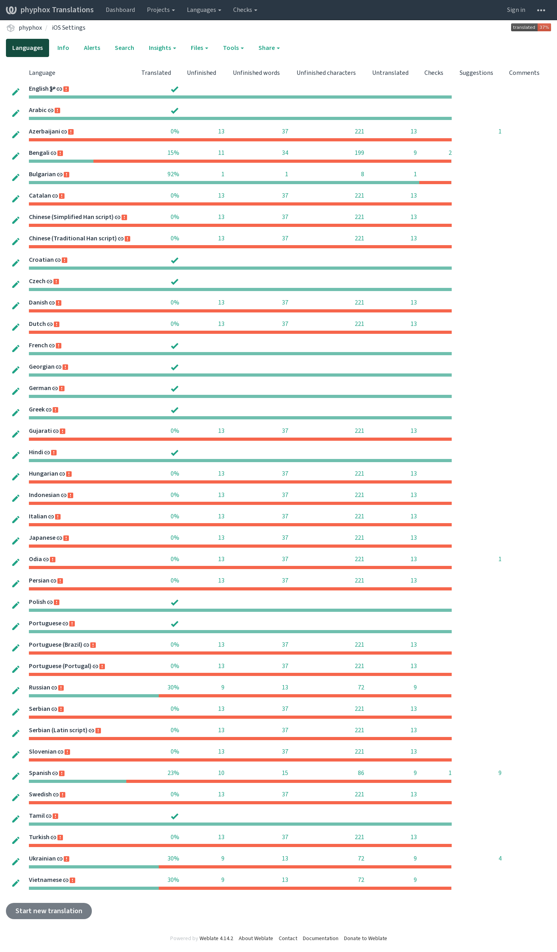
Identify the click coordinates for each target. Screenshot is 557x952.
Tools (233, 48)
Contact (288, 938)
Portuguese (45, 623)
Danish (38, 302)
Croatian (41, 259)
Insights (162, 48)
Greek (37, 409)
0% (175, 131)
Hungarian (43, 473)
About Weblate (256, 938)
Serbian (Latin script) (58, 730)
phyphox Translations (50, 9)
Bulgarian (42, 174)
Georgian (42, 366)
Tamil (37, 815)
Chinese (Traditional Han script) (73, 238)
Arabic (38, 110)
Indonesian (44, 495)
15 (285, 773)
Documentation (320, 938)
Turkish (39, 837)
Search (124, 48)
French (38, 345)
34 (285, 153)
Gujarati (40, 430)
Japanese (42, 537)
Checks (245, 10)
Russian (39, 687)
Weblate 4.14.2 (216, 938)
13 (221, 131)
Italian (38, 516)
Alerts (92, 48)
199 (359, 153)
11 (221, 153)
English (39, 88)
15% (173, 153)
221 (359, 131)
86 (361, 773)
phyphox (30, 27)
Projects (161, 10)
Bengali (39, 153)
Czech (37, 281)
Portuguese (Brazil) (55, 644)
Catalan (40, 195)
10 (221, 773)
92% (173, 174)
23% (173, 773)
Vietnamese (45, 880)
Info (63, 48)
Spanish (40, 773)
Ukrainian (42, 858)
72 (361, 687)
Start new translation (48, 911)
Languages (204, 10)
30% (173, 687)
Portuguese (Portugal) (60, 666)
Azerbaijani (44, 131)
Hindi (36, 452)
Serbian (39, 708)
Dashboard (120, 10)
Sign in (516, 10)
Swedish (40, 794)
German (40, 388)
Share (269, 48)
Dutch (37, 324)
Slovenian (43, 751)
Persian (39, 580)
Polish (37, 602)
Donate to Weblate (365, 938)
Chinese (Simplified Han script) (71, 217)
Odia (35, 559)
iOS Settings (69, 27)
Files (199, 48)
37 (285, 131)
